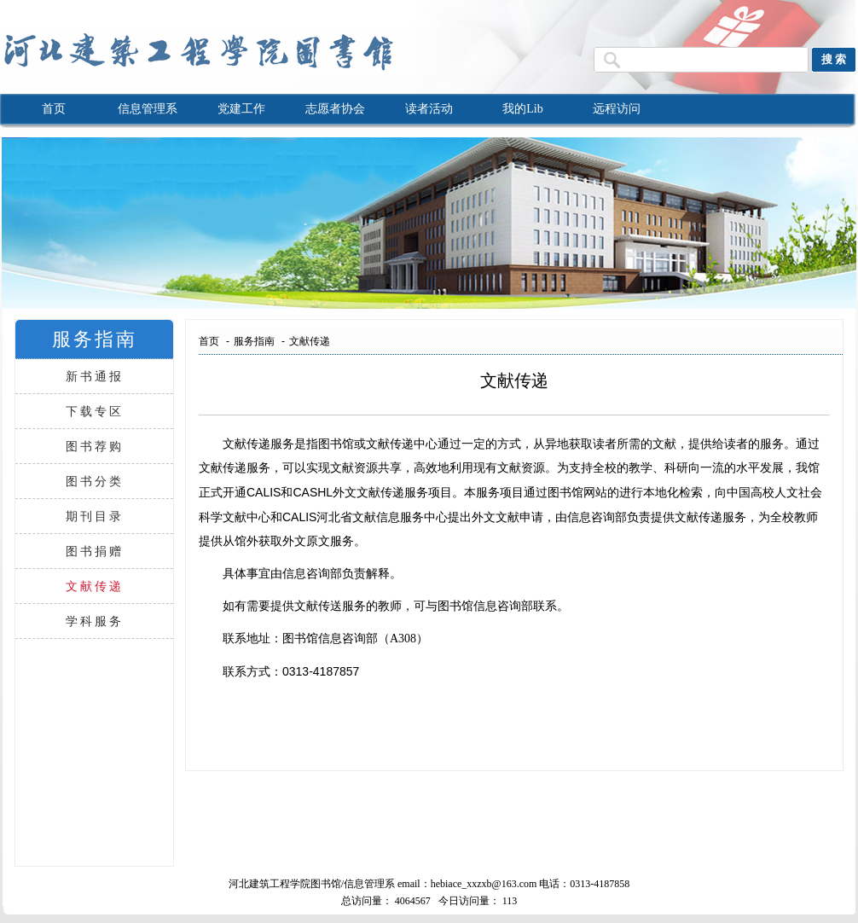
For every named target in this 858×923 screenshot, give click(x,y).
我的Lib (522, 108)
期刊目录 (95, 516)
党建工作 (241, 108)
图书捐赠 (95, 551)
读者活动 (429, 108)
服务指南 (254, 341)
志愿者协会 (335, 108)
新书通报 (95, 376)
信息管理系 (147, 108)
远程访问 (617, 108)
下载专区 (95, 411)
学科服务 (95, 621)
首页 (54, 108)
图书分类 (95, 481)
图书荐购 (95, 446)
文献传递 (95, 586)
